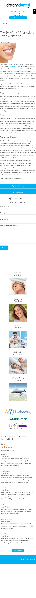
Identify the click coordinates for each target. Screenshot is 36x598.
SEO (18, 596)
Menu (5, 23)
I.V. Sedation (18, 192)
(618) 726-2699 (18, 11)
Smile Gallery (18, 186)
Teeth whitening (14, 66)
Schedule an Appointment (18, 18)
